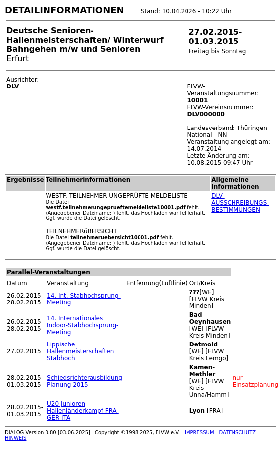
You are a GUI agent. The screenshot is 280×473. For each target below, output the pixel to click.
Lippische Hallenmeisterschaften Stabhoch (80, 351)
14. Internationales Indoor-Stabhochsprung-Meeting (82, 325)
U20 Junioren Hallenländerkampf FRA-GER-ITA (83, 410)
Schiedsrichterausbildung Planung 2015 (84, 381)
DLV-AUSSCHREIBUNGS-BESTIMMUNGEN (240, 202)
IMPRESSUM (199, 432)
